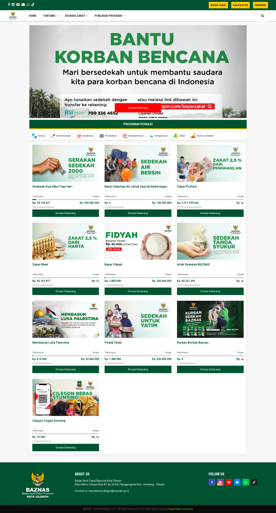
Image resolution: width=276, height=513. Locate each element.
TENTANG (49, 15)
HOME (32, 15)
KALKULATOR (240, 5)
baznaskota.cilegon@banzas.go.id (109, 490)
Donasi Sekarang (138, 107)
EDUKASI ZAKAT (75, 15)
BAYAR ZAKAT (218, 5)
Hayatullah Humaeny (180, 508)
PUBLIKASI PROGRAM (108, 15)
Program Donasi (138, 124)
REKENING (260, 5)
